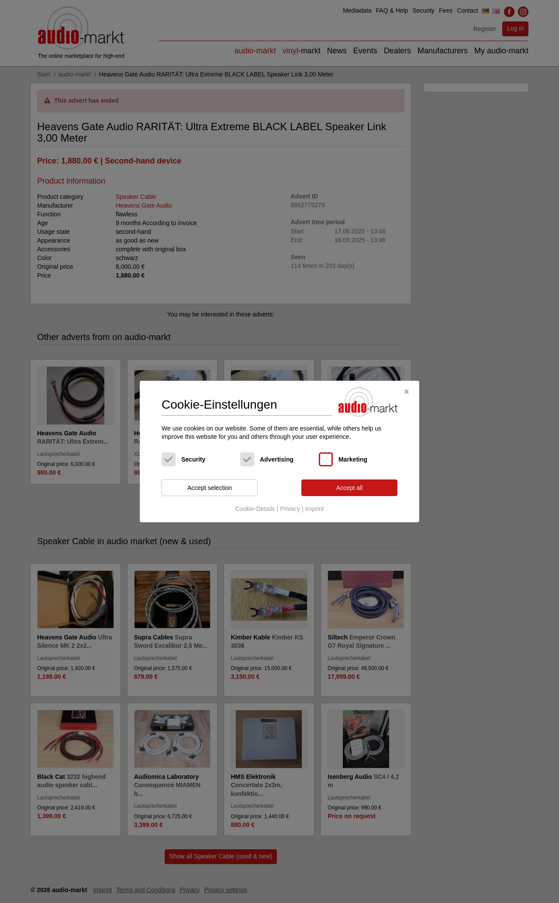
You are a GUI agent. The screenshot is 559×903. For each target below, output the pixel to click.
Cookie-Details (255, 508)
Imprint (314, 508)
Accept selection (209, 487)
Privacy (290, 508)
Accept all (349, 487)
